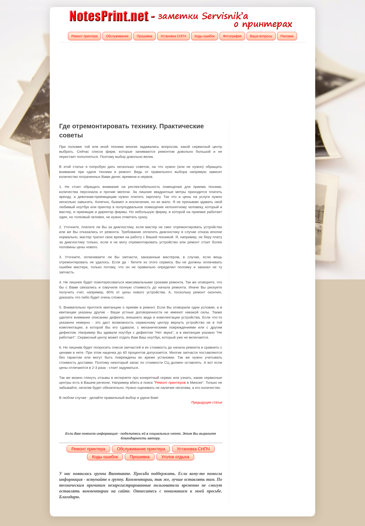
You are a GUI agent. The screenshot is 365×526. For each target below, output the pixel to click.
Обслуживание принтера (141, 449)
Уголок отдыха (175, 457)
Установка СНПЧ (173, 36)
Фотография (232, 36)
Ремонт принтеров (170, 382)
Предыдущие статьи (206, 402)
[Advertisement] (182, 82)
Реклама (287, 36)
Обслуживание (117, 36)
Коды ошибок (205, 36)
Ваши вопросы (261, 36)
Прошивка (144, 36)
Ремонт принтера (84, 36)
